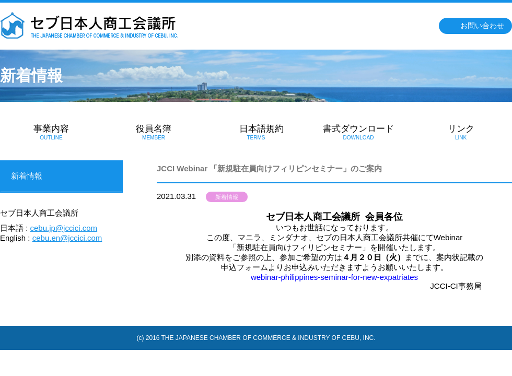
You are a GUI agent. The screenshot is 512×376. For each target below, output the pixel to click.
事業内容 (51, 132)
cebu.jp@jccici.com (64, 228)
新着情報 (226, 197)
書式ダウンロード (358, 132)
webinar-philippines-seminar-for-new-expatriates (334, 277)
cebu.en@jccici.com (67, 237)
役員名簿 (153, 132)
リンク (461, 132)
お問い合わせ (482, 25)
